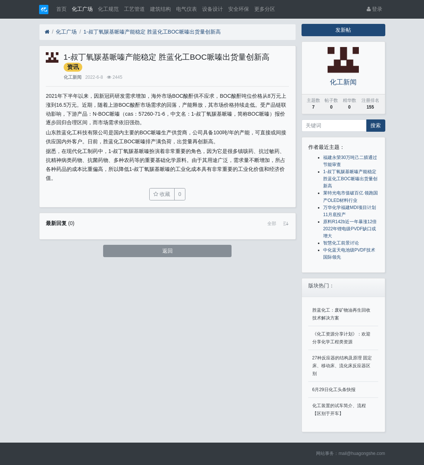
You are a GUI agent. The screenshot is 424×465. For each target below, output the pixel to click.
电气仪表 (186, 9)
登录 (375, 9)
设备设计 (212, 9)
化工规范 (108, 9)
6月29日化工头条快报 (334, 389)
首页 (61, 9)
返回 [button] (167, 251)
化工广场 (82, 9)
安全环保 (238, 9)
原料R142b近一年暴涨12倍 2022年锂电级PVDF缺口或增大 (350, 228)
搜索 (375, 125)
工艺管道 (134, 9)
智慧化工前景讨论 (341, 243)
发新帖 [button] (343, 30)
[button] (271, 223)
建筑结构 (160, 9)
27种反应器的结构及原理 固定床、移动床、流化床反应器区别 (342, 365)
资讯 (73, 67)
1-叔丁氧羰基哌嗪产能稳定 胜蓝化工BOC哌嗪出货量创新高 (152, 32)
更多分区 (264, 9)
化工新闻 (73, 77)
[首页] (47, 32)
